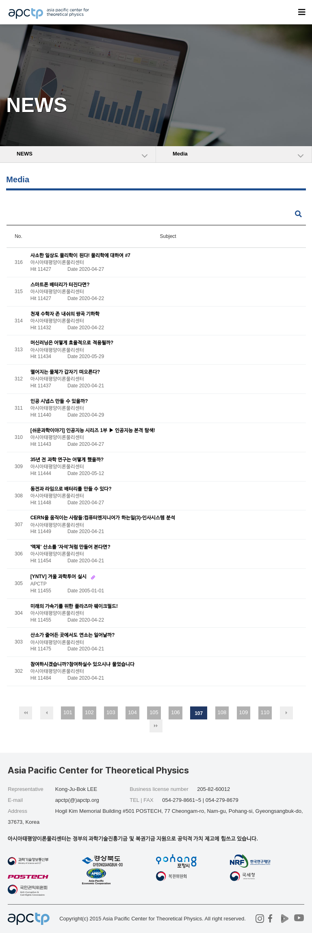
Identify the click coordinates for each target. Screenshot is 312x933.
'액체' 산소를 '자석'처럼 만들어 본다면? (70, 547)
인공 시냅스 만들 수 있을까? (59, 401)
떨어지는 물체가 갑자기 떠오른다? (65, 372)
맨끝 (156, 725)
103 (110, 712)
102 (89, 712)
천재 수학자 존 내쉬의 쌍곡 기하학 (65, 314)
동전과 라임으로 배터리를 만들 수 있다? (71, 489)
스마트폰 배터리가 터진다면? (60, 284)
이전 (46, 712)
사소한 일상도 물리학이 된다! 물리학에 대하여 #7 (80, 255)
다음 (286, 712)
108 (222, 712)
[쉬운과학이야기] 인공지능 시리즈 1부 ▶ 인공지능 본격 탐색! (92, 430)
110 (265, 712)
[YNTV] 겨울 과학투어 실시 (59, 576)
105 (154, 712)
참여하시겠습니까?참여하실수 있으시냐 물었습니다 (82, 664)
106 (175, 712)
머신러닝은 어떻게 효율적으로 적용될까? (71, 343)
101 (67, 712)
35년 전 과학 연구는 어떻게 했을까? (67, 459)
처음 (25, 712)
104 (132, 712)
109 (243, 712)
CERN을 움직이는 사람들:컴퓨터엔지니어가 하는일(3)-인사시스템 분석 (102, 518)
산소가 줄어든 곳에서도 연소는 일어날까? (72, 635)
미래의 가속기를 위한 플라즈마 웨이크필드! (74, 606)
